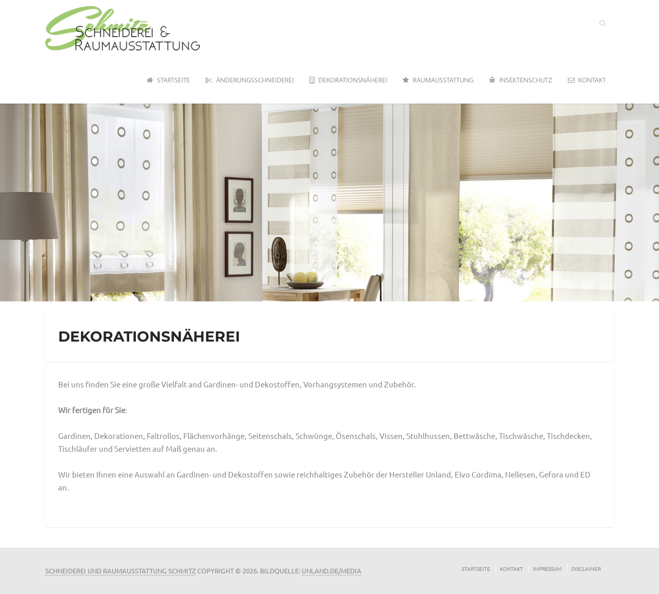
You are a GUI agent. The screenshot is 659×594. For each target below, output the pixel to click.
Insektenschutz (520, 80)
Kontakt (587, 80)
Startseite (168, 80)
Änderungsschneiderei (249, 80)
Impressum (547, 568)
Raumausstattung (438, 80)
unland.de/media (331, 570)
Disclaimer (586, 568)
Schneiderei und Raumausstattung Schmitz (120, 570)
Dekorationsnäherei (348, 80)
